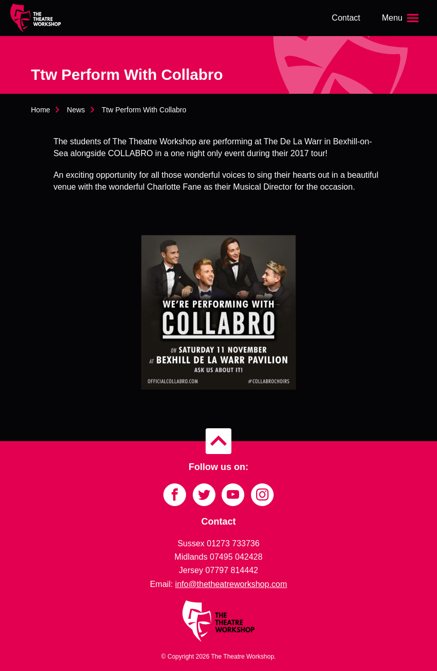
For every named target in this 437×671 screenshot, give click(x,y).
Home (40, 110)
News (76, 110)
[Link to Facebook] (174, 494)
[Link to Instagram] (262, 494)
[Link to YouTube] (233, 494)
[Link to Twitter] (204, 494)
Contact (346, 17)
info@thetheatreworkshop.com (231, 584)
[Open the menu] (401, 18)
